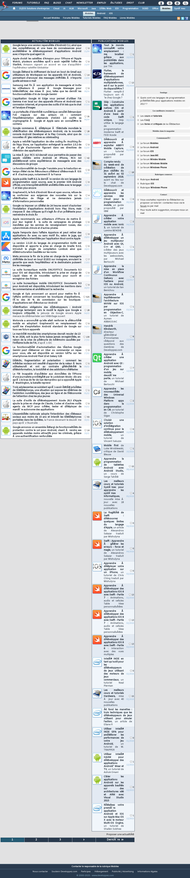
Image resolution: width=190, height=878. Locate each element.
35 (86, 117)
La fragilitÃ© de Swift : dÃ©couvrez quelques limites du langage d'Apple (114, 524)
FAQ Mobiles (110, 18)
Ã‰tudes (116, 3)
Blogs (57, 3)
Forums (17, 3)
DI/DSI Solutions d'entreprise (34, 8)
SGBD (145, 8)
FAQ (46, 3)
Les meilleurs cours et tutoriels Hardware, (114, 698)
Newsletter (84, 3)
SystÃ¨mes (179, 8)
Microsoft (83, 8)
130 (86, 337)
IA (64, 8)
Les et (151, 116)
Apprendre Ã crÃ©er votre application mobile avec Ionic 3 (114, 223)
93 (86, 417)
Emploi (101, 3)
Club (141, 3)
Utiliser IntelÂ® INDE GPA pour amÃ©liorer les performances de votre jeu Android (114, 740)
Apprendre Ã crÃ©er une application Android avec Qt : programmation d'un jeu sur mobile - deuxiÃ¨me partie (114, 369)
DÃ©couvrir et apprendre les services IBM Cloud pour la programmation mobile (114, 201)
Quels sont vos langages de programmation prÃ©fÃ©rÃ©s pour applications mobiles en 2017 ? (162, 101)
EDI (117, 8)
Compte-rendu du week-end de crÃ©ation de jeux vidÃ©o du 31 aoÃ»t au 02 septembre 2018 (114, 174)
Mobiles (166, 8)
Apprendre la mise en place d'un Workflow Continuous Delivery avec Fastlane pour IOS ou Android (114, 278)
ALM (71, 8)
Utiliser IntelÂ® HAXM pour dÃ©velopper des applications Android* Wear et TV (114, 763)
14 (86, 75)
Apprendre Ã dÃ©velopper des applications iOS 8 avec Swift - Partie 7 (114, 596)
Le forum (149, 143)
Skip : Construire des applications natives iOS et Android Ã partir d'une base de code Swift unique (114, 119)
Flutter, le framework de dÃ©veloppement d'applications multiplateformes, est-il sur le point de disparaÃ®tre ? (114, 84)
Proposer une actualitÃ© (120, 834)
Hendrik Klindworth (114, 338)
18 (131, 172)
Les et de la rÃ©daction (160, 124)
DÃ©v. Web (105, 8)
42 (86, 158)
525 (86, 297)
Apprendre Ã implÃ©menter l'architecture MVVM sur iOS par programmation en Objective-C (114, 308)
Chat (68, 3)
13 (131, 83)
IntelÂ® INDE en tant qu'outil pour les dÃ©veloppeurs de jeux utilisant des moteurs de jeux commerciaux (114, 672)
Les (145, 120)
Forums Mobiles (71, 18)
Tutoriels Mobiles (92, 18)
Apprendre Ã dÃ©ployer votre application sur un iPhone (114, 572)
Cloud (56, 8)
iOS (111, 13)
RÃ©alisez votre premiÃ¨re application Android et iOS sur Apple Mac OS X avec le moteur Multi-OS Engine (114, 817)
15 (131, 466)
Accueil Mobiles (51, 18)
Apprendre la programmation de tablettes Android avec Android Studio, (114, 468)
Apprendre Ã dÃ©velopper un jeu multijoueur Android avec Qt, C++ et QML (114, 249)
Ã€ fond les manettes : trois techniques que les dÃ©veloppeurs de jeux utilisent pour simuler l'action (118, 717)
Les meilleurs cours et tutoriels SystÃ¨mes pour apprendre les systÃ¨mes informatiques (114, 495)
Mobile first (114, 450)
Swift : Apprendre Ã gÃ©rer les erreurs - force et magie (114, 550)
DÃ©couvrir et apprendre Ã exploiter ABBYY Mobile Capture (114, 148)
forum (143, 206)
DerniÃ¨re (115, 840)
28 (86, 131)
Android (101, 13)
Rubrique (149, 179)
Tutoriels (33, 3)
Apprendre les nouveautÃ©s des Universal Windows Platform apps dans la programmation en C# (114, 402)
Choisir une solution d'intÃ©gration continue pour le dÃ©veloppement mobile (114, 431)
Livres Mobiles (127, 18)
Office (155, 8)
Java (93, 8)
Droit (130, 3)
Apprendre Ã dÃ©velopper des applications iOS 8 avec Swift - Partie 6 (114, 645)
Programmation (130, 8)
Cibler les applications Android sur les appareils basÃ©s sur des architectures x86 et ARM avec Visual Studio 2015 (114, 788)
